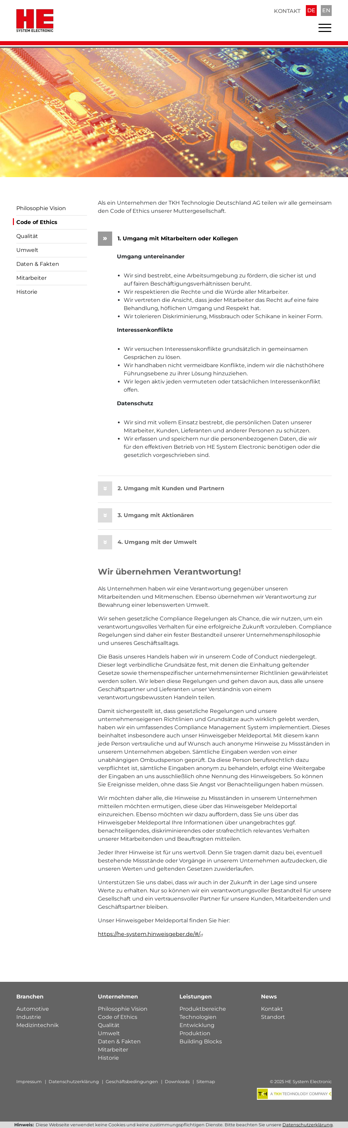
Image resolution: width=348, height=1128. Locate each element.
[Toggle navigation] (325, 29)
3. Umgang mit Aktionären (146, 515)
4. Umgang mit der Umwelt (147, 542)
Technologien (197, 1017)
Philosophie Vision (41, 208)
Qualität (27, 236)
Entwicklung (196, 1025)
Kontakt (287, 11)
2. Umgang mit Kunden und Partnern (161, 488)
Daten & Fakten (37, 264)
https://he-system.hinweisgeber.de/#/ (151, 934)
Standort (273, 1017)
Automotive (32, 1009)
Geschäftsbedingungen (132, 1081)
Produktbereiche (202, 1009)
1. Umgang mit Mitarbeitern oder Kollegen (168, 239)
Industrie (28, 1017)
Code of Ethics (36, 222)
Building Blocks (200, 1042)
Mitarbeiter (31, 278)
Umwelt (27, 250)
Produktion (194, 1033)
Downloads (177, 1081)
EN (326, 10)
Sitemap (205, 1081)
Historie (26, 292)
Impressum (29, 1081)
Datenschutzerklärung (74, 1081)
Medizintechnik (37, 1025)
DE (311, 10)
